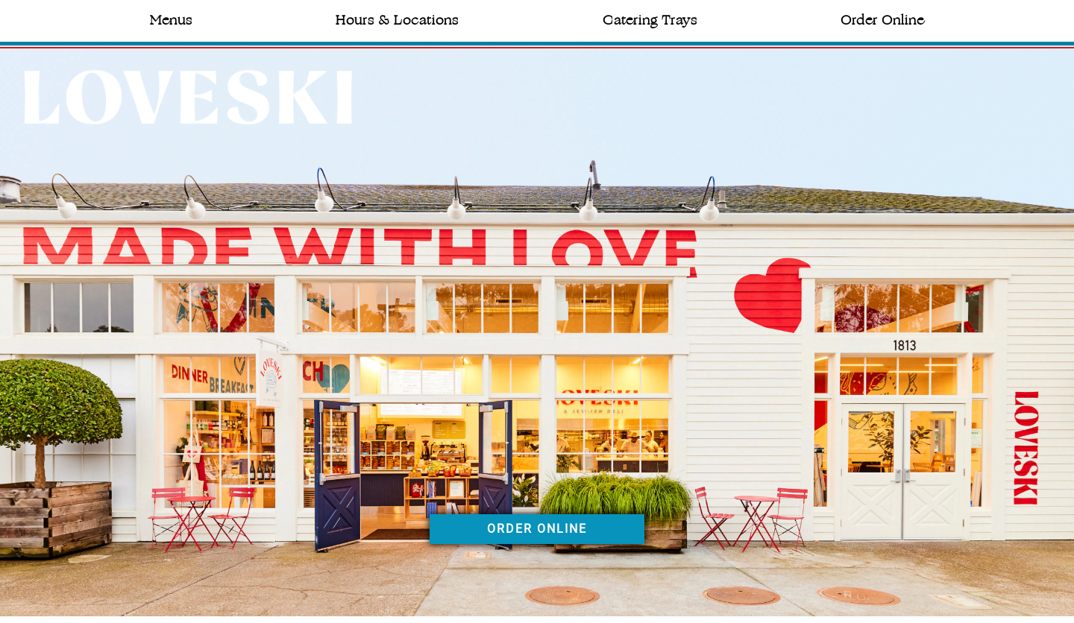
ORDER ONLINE (537, 529)
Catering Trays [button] (650, 20)
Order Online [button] (882, 20)
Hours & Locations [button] (397, 20)
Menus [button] (171, 20)
